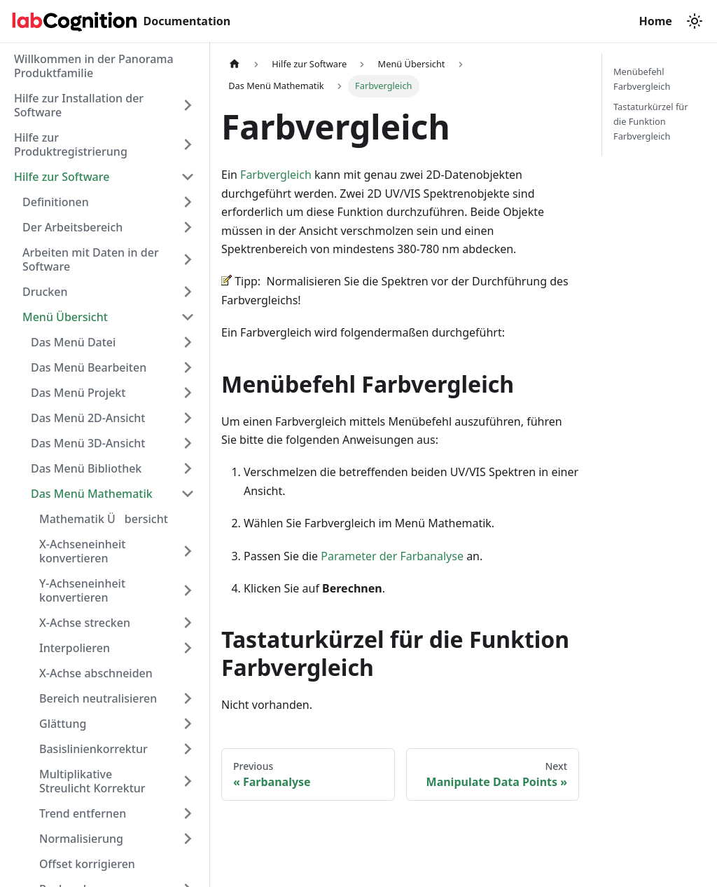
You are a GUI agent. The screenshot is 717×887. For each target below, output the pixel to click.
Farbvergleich (276, 174)
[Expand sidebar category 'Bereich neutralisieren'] (187, 698)
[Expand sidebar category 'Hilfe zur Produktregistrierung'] (187, 144)
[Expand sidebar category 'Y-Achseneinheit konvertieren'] (187, 590)
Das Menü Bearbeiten (88, 367)
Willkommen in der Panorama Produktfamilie (94, 66)
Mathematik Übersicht (103, 519)
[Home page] (234, 64)
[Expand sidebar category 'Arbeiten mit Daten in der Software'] (187, 259)
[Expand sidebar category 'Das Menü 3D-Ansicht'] (187, 443)
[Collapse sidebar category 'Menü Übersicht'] (187, 317)
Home (657, 21)
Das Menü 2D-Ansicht (88, 418)
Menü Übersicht (65, 317)
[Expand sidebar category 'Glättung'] (187, 723)
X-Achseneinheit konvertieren (82, 551)
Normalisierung (81, 838)
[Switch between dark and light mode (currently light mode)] (694, 21)
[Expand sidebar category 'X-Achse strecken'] (187, 622)
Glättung (62, 723)
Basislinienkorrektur (93, 749)
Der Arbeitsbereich (72, 227)
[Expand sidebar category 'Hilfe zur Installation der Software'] (187, 105)
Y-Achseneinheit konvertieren (82, 590)
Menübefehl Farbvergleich (641, 79)
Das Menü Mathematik (92, 493)
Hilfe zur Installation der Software (79, 105)
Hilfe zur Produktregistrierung (70, 144)
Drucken (45, 291)
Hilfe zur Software (61, 176)
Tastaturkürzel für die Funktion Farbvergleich (650, 121)
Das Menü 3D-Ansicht (88, 443)
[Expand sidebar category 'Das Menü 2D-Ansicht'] (187, 418)
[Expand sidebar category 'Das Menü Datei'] (187, 342)
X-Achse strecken (84, 622)
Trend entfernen (82, 813)
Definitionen (55, 202)
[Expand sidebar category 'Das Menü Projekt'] (187, 392)
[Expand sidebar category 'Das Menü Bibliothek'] (187, 468)
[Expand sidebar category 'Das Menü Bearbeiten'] (187, 367)
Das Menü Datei (73, 342)
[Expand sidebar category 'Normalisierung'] (187, 838)
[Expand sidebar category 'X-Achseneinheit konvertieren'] (187, 551)
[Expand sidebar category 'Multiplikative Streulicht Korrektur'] (187, 781)
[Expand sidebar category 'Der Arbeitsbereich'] (187, 227)
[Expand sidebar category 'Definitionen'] (187, 202)
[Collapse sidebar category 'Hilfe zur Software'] (187, 176)
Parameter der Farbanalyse (392, 556)
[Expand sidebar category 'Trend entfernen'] (187, 813)
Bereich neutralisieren (98, 698)
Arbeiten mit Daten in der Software (90, 259)
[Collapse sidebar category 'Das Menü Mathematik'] (187, 493)
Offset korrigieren (87, 864)
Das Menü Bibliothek (86, 468)
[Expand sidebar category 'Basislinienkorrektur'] (187, 749)
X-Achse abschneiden (96, 673)
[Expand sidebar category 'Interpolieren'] (187, 648)
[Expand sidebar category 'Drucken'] (187, 291)
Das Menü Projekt (78, 392)
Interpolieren (74, 648)
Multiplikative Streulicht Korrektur (92, 781)
